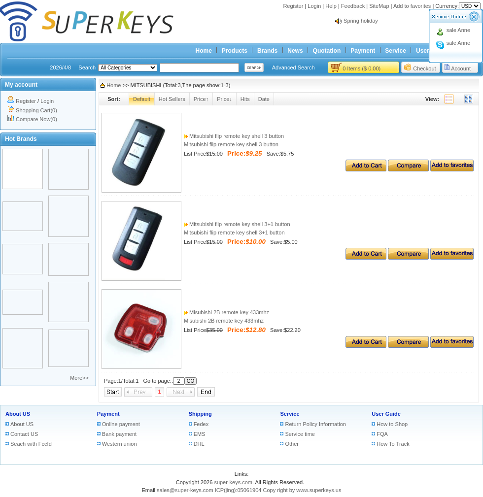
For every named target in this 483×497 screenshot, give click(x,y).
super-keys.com (233, 482)
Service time (300, 434)
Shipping (200, 414)
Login (314, 6)
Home (204, 50)
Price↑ (201, 99)
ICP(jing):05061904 (238, 490)
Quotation (327, 50)
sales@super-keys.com (185, 490)
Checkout (424, 68)
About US (17, 414)
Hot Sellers (172, 99)
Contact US (24, 434)
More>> (79, 378)
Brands (267, 50)
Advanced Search (293, 67)
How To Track (393, 444)
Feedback (353, 6)
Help (331, 6)
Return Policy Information (315, 424)
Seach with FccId (31, 444)
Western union (119, 444)
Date (264, 99)
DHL (199, 444)
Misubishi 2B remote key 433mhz (226, 312)
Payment (362, 50)
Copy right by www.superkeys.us (302, 490)
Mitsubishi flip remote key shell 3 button (234, 136)
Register (293, 6)
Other (292, 444)
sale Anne (458, 30)
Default (141, 99)
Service (395, 50)
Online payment (121, 424)
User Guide (386, 414)
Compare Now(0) (36, 119)
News (295, 50)
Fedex (201, 424)
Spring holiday (361, 21)
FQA (382, 434)
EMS (200, 434)
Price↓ (224, 99)
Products (234, 50)
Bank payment (119, 434)
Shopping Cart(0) (36, 110)
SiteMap (379, 6)
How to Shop (392, 424)
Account (461, 68)
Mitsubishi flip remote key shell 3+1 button (237, 224)
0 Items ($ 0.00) (361, 68)
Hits (245, 99)
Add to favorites (412, 6)
